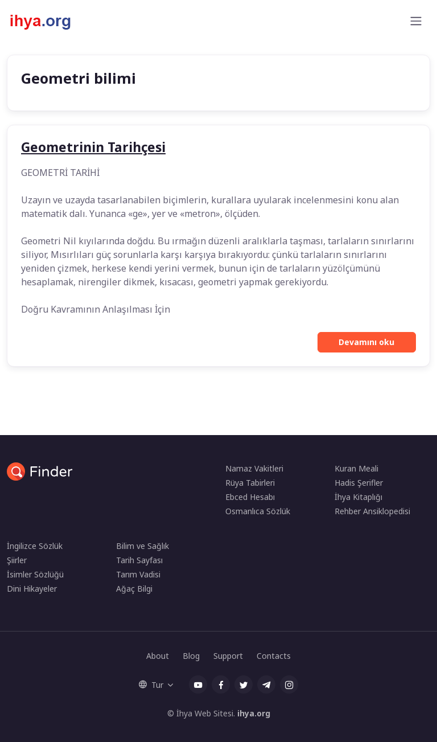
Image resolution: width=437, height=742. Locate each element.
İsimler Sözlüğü (35, 574)
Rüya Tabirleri (250, 482)
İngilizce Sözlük (35, 545)
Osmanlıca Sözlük (257, 511)
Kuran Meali (356, 468)
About (157, 655)
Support (228, 655)
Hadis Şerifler (359, 482)
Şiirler (17, 560)
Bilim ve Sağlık (142, 545)
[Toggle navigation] (416, 21)
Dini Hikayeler (32, 588)
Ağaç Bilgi (134, 588)
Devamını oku (366, 342)
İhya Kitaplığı (358, 496)
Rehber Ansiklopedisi (372, 511)
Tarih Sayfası (139, 560)
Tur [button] (151, 684)
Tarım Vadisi (138, 574)
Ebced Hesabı (250, 496)
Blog (191, 655)
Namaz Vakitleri (254, 468)
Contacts (274, 655)
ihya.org (253, 713)
